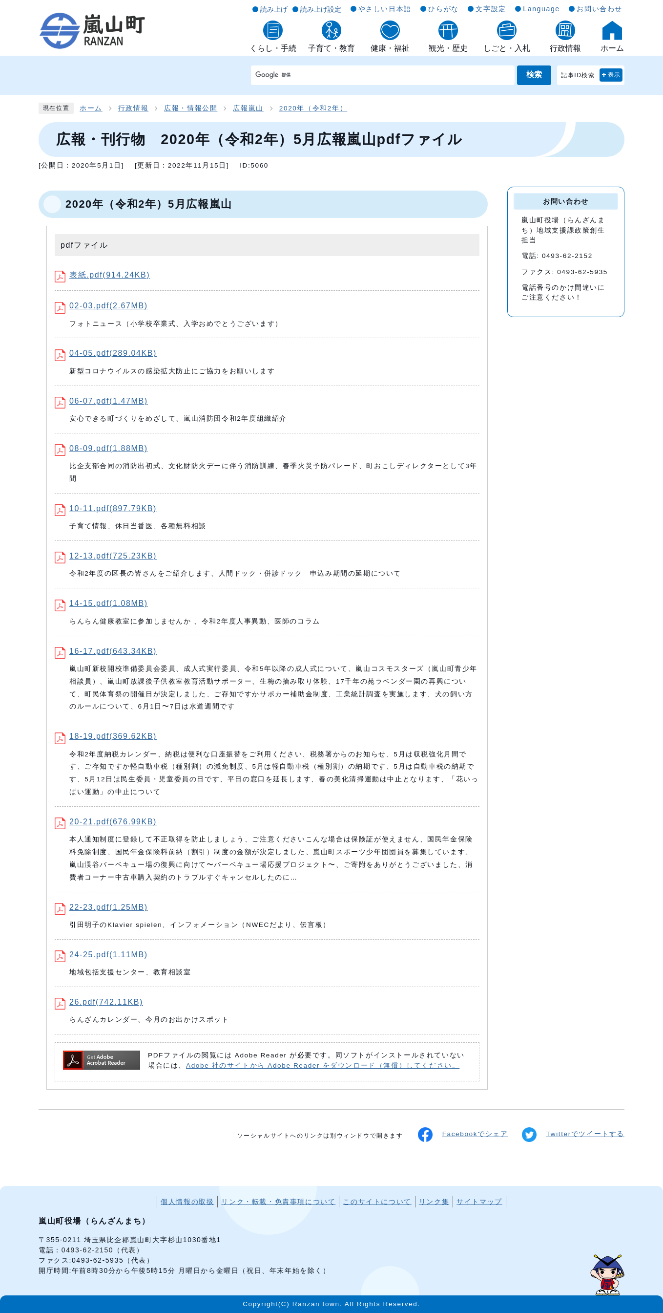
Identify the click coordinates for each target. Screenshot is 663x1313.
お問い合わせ (599, 9)
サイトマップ (479, 1201)
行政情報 (133, 108)
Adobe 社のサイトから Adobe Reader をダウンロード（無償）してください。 (322, 1065)
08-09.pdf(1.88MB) (101, 448)
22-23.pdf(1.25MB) (101, 907)
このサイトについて (377, 1201)
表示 (614, 75)
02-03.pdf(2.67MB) (101, 305)
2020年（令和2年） (313, 108)
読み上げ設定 (320, 9)
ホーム (91, 108)
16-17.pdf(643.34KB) (106, 651)
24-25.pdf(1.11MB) (101, 954)
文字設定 (491, 9)
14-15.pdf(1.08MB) (101, 603)
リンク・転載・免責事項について (278, 1201)
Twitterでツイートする (573, 1134)
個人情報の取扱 (187, 1201)
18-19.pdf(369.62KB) (106, 736)
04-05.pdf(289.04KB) (106, 353)
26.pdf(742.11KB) (99, 1002)
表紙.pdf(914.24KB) (102, 275)
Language (541, 9)
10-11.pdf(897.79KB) (106, 508)
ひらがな (443, 9)
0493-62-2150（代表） (103, 1250)
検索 (534, 74)
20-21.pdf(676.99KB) (106, 822)
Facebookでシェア (463, 1134)
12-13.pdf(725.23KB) (106, 556)
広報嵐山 (248, 108)
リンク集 (434, 1201)
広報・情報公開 (190, 108)
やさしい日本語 (385, 9)
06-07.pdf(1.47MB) (101, 401)
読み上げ (274, 9)
